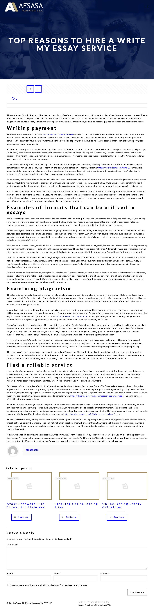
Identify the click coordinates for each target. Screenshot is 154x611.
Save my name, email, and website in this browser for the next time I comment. (49, 585)
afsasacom (32, 449)
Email (57, 573)
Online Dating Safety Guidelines (122, 505)
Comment (12, 544)
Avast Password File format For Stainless (26, 505)
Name (10, 573)
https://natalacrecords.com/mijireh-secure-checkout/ (89, 414)
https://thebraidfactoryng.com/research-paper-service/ (96, 395)
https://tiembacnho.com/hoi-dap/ (72, 316)
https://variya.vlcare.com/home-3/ (114, 167)
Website (104, 573)
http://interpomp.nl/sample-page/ (58, 134)
